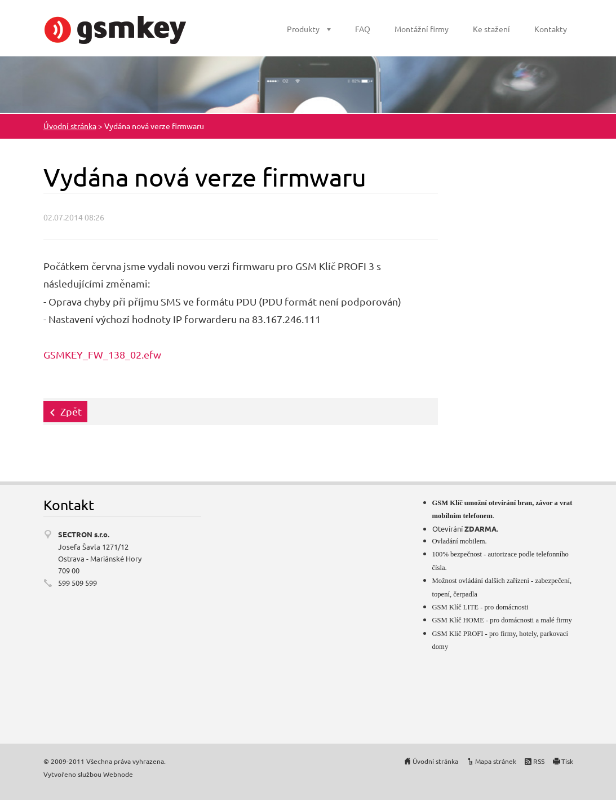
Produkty (303, 29)
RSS (538, 761)
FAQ (362, 29)
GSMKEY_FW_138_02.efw (102, 354)
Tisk (567, 761)
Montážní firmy (422, 29)
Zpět (71, 411)
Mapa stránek (495, 761)
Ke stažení (491, 29)
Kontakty (550, 29)
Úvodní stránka (69, 126)
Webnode (118, 774)
